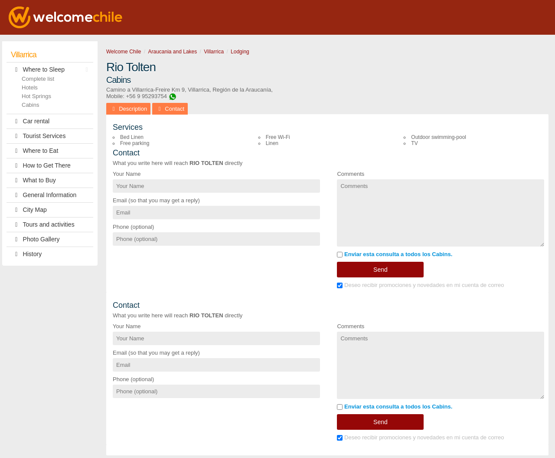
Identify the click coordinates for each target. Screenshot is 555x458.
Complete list (38, 79)
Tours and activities (43, 224)
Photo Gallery (35, 239)
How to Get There (41, 165)
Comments (350, 174)
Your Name (127, 174)
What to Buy (33, 180)
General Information (43, 195)
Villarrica (23, 54)
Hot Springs (36, 96)
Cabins (30, 105)
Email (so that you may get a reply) (156, 200)
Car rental (30, 121)
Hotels (30, 87)
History (26, 254)
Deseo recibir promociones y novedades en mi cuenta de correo (420, 285)
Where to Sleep (51, 69)
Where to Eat (34, 150)
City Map (29, 209)
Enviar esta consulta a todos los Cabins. (394, 254)
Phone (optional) (133, 227)
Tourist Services (38, 136)
